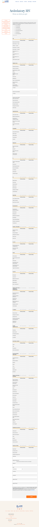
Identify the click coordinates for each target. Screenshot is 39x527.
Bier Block (14, 371)
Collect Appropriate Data (16, 102)
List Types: (14, 87)
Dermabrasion (15, 389)
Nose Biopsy (14, 217)
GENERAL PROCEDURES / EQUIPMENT (16, 376)
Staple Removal (15, 412)
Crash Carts (14, 76)
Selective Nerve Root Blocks (15, 151)
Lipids (14, 344)
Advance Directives (15, 100)
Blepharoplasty (15, 282)
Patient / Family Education (16, 80)
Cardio (6, 33)
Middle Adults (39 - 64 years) (16, 57)
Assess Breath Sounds (16, 131)
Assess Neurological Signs (15, 146)
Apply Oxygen (15, 133)
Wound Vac (14, 238)
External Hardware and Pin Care (16, 258)
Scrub (14, 407)
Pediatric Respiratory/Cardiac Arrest (15, 74)
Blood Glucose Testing (16, 202)
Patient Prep (14, 107)
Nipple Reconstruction (16, 278)
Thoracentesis (15, 137)
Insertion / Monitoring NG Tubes (16, 162)
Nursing (6, 24)
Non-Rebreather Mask (16, 333)
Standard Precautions (16, 66)
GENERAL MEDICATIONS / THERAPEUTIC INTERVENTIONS (16, 289)
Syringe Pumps (15, 316)
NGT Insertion (15, 395)
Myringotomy (15, 213)
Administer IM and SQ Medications (16, 293)
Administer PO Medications (15, 299)
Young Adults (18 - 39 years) (15, 54)
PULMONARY (14, 128)
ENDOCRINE (14, 195)
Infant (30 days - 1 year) (16, 43)
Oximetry (14, 139)
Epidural (14, 362)
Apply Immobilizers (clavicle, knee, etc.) (15, 380)
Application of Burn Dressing (15, 230)
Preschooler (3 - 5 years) (16, 47)
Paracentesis (14, 171)
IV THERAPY (14, 309)
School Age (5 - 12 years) (16, 49)
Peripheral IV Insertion (16, 314)
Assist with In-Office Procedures (15, 248)
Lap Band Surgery (15, 173)
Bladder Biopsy (15, 180)
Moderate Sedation (15, 360)
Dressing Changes (15, 232)
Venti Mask (14, 335)
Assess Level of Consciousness (15, 154)
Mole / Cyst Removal (16, 284)
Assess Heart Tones (15, 114)
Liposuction (14, 276)
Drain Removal (15, 391)
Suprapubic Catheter (15, 189)
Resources (21, 1)
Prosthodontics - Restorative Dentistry (16, 210)
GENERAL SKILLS (15, 63)
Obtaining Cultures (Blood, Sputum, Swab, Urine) (16, 98)
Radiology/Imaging (6, 27)
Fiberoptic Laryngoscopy (16, 221)
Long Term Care (6, 22)
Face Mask (14, 337)
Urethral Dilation (15, 184)
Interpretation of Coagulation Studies (15, 119)
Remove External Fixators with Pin (16, 405)
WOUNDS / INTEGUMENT (16, 226)
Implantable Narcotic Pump (15, 358)
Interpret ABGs (15, 135)
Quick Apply (30, 1)
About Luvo (17, 1)
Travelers (25, 1)
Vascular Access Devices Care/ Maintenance (16, 319)
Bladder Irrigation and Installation (16, 302)
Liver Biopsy (14, 169)
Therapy (6, 20)
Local (13, 366)
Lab (6, 29)
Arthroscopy (14, 260)
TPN (13, 346)
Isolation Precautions (16, 68)
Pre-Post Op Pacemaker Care (16, 124)
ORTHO (14, 252)
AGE (13, 38)
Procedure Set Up (15, 402)
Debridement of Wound (16, 234)
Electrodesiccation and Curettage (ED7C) (16, 246)
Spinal (14, 364)
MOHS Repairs (15, 280)
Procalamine (14, 348)
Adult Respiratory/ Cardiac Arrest (16, 70)
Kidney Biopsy (15, 187)
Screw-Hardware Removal (16, 409)
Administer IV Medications (14, 322)
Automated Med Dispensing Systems (15, 85)
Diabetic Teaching (15, 200)
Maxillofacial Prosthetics (16, 215)
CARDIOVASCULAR (15, 111)
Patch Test (14, 397)
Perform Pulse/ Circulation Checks (16, 121)
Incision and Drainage (16, 393)
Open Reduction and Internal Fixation (15, 263)
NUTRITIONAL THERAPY (16, 341)
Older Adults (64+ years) (16, 59)
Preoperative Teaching (16, 105)
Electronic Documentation (16, 91)
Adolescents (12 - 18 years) (15, 51)
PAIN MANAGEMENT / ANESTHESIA (16, 354)
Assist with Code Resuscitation (15, 383)
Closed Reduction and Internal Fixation (16, 266)
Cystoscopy (14, 182)
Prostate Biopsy (15, 191)
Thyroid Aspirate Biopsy (16, 219)
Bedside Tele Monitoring (16, 116)
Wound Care (14, 236)
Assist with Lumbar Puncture (15, 386)
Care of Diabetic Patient (16, 198)
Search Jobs (34, 1)
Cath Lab (6, 31)
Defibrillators (14, 78)
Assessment (14, 164)
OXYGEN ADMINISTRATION (15, 326)
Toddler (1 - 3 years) (15, 45)
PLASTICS (14, 271)
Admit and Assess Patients (15, 82)
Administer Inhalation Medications (15, 296)
